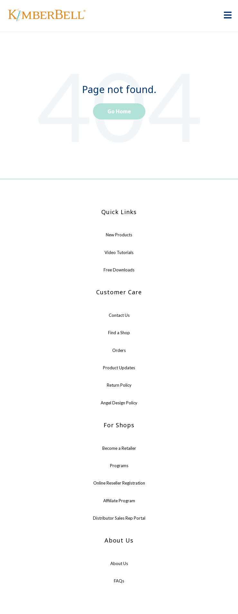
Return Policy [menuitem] (119, 385)
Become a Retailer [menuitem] (119, 448)
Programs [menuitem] (119, 465)
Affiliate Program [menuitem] (119, 500)
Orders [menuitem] (119, 350)
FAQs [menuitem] (119, 580)
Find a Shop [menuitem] (119, 332)
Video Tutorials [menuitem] (119, 252)
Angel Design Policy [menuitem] (119, 402)
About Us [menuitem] (119, 563)
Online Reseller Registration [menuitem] (119, 483)
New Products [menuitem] (119, 234)
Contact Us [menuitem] (119, 315)
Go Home (119, 111)
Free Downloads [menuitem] (119, 269)
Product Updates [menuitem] (119, 367)
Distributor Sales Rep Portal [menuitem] (119, 518)
